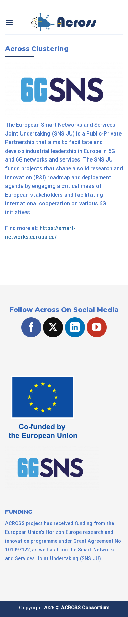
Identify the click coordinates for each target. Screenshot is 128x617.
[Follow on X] (53, 327)
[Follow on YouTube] (97, 327)
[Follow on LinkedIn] (75, 327)
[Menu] (9, 22)
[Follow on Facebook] (31, 327)
